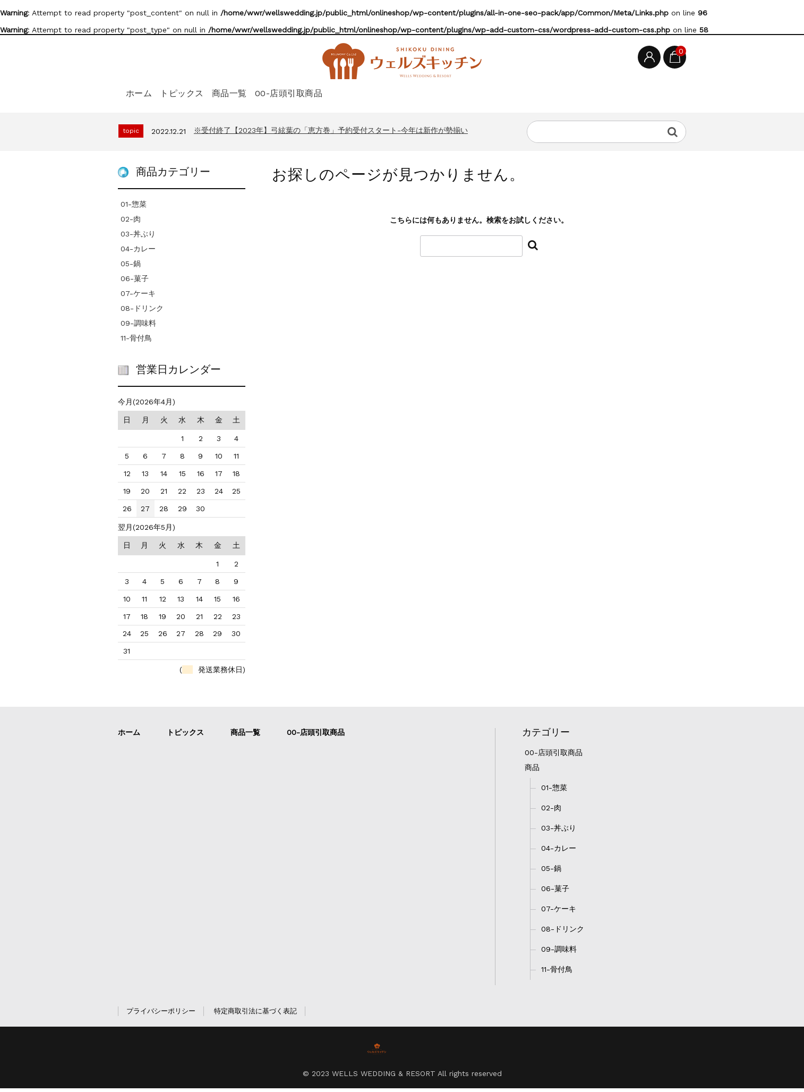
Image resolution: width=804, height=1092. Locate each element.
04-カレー (138, 252)
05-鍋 (131, 267)
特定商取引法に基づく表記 (255, 1015)
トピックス (204, 91)
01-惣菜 (134, 208)
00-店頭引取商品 (347, 91)
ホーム (144, 91)
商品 (532, 771)
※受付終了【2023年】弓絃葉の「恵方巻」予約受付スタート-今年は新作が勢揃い (331, 134)
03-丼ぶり (138, 237)
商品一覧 (268, 91)
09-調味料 (138, 327)
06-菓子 (135, 282)
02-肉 (131, 222)
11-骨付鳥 (136, 341)
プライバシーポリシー (160, 1015)
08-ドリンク (142, 312)
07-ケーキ (138, 297)
